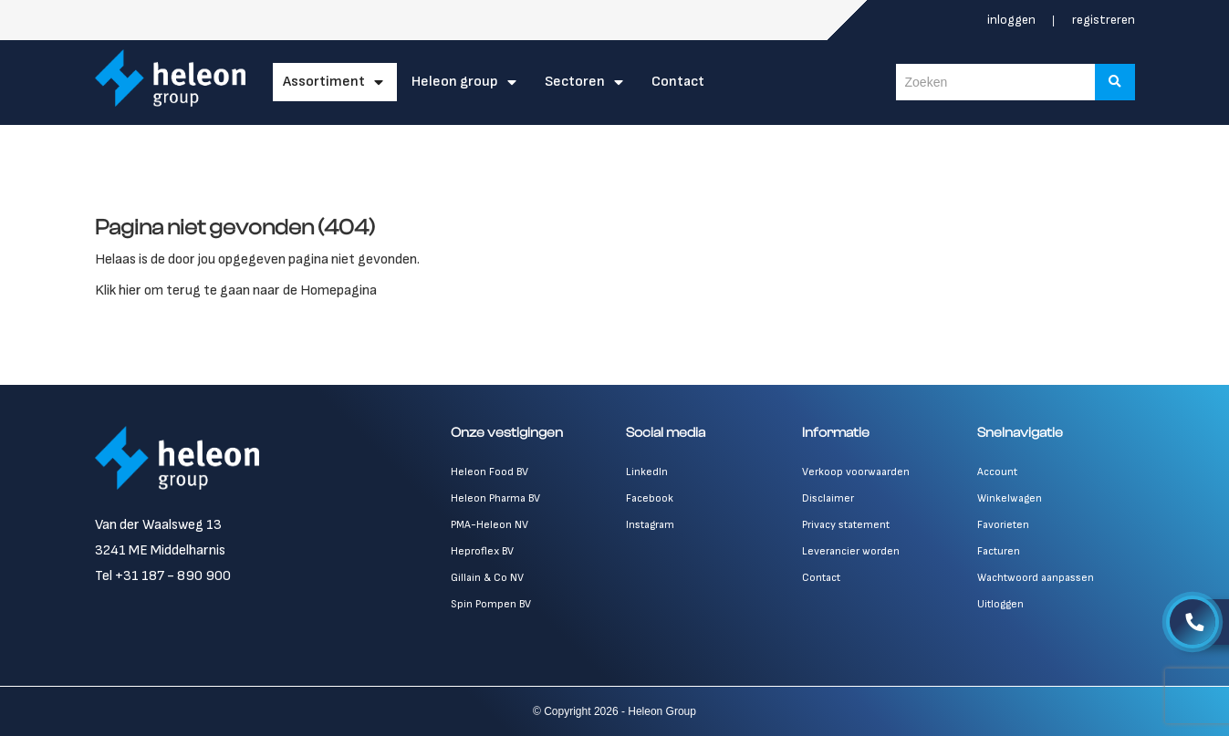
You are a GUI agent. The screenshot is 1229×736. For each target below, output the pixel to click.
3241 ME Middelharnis (160, 550)
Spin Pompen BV (491, 604)
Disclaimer (828, 498)
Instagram (650, 525)
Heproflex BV (482, 551)
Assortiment (324, 81)
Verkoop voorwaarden (856, 472)
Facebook (649, 498)
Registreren (1103, 19)
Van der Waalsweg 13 (158, 525)
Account (997, 472)
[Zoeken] (1115, 82)
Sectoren (575, 81)
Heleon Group (454, 81)
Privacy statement (846, 525)
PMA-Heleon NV (489, 525)
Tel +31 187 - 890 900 (163, 576)
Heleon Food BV (489, 472)
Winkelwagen (1009, 498)
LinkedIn (647, 472)
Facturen (998, 551)
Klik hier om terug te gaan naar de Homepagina (236, 290)
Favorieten (1003, 525)
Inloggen (1012, 19)
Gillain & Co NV (487, 578)
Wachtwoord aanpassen (1035, 578)
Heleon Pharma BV (495, 498)
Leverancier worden (851, 551)
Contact (677, 81)
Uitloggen (1000, 604)
